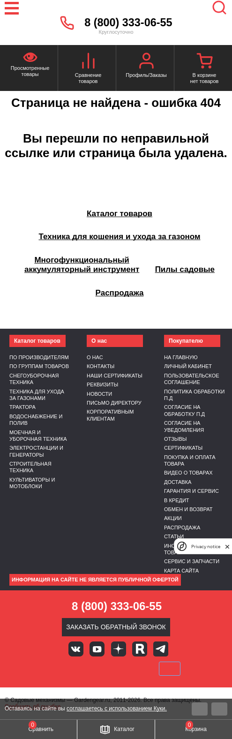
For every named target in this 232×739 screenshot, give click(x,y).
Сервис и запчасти (191, 561)
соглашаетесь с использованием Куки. (117, 708)
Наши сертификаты (114, 375)
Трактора (22, 407)
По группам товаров (39, 366)
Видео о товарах (188, 472)
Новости (99, 394)
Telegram (160, 648)
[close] (227, 546)
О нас (95, 357)
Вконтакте (75, 648)
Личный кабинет (188, 366)
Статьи (174, 536)
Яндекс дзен (118, 648)
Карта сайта (181, 570)
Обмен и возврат (188, 509)
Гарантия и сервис (191, 491)
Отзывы (175, 439)
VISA (52, 668)
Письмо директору (114, 403)
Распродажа (182, 527)
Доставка (177, 482)
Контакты (100, 366)
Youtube (97, 648)
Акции (173, 518)
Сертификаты (183, 448)
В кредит (176, 500)
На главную (181, 357)
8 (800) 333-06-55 (128, 22)
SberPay (169, 669)
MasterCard (84, 668)
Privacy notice (205, 546)
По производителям (39, 357)
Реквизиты (102, 384)
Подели (126, 668)
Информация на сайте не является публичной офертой (95, 579)
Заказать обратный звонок (116, 627)
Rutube (139, 648)
